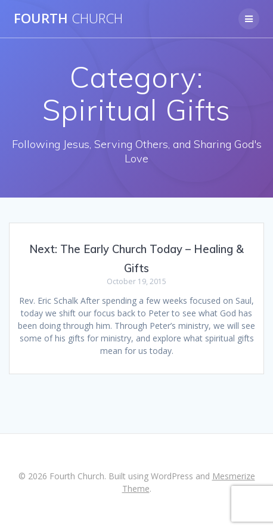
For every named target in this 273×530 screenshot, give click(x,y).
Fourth (68, 18)
